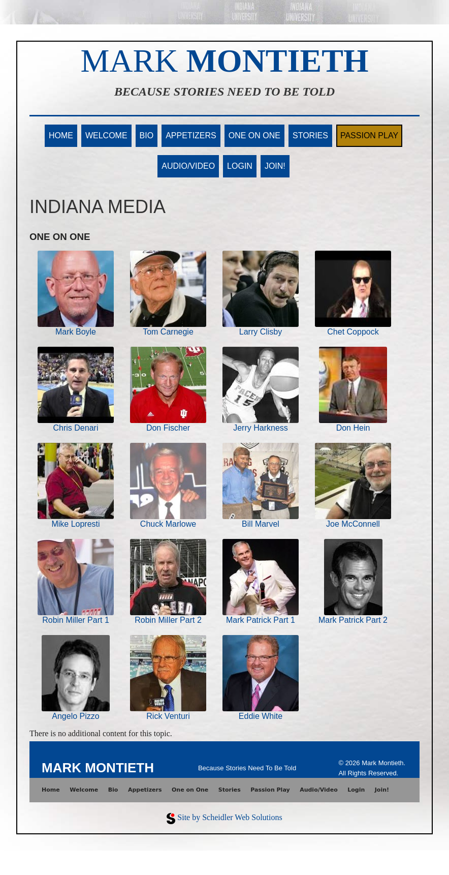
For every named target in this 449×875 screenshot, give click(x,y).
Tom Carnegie (168, 331)
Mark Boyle (75, 331)
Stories (310, 135)
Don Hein (353, 428)
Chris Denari (76, 428)
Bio (147, 135)
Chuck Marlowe (168, 524)
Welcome (106, 135)
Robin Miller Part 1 (75, 620)
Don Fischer (168, 428)
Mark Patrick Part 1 (260, 620)
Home (61, 135)
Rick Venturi (167, 716)
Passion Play (369, 135)
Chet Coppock (352, 331)
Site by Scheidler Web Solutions (229, 817)
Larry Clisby (260, 331)
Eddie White (260, 716)
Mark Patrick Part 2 (353, 620)
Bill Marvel (260, 524)
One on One (254, 135)
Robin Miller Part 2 (168, 620)
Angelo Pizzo (75, 716)
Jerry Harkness (260, 428)
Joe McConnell (353, 524)
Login (239, 166)
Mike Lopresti (75, 524)
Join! (275, 166)
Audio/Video (188, 166)
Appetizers (191, 135)
